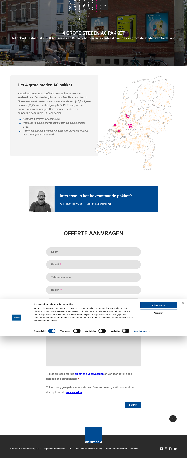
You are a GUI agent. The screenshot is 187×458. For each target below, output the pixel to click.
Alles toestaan (158, 427)
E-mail (56, 264)
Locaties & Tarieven (98, 5)
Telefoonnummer (61, 277)
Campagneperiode (63, 302)
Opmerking (57, 330)
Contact (147, 5)
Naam (54, 251)
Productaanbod (62, 5)
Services (79, 5)
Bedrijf (56, 290)
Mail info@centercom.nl (99, 203)
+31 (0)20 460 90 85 (71, 203)
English (168, 5)
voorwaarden (74, 392)
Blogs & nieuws (132, 5)
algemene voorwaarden (89, 373)
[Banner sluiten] (183, 424)
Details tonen (140, 453)
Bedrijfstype (58, 315)
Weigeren (158, 434)
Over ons (115, 5)
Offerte (158, 5)
